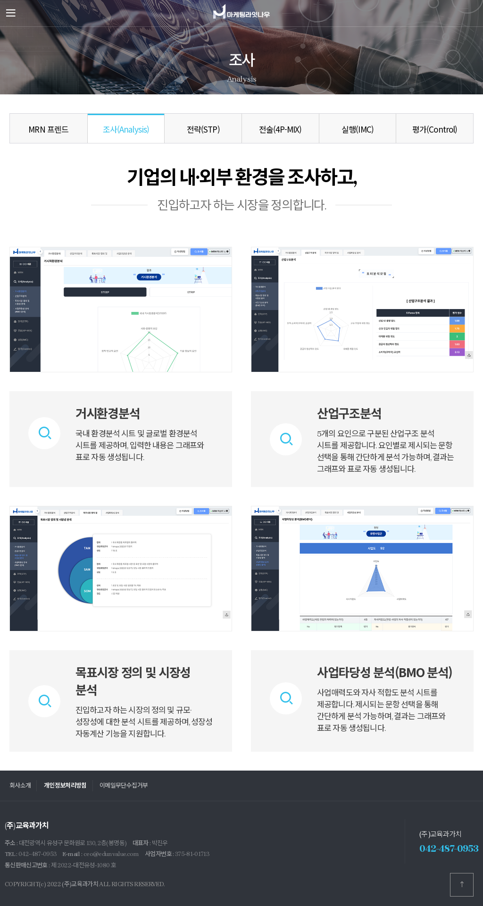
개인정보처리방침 (65, 785)
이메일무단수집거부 (124, 785)
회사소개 (20, 785)
